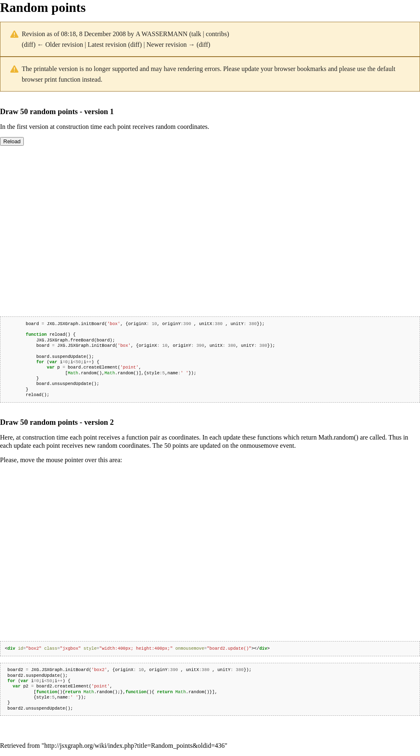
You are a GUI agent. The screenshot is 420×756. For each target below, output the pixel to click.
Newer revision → (170, 44)
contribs (216, 33)
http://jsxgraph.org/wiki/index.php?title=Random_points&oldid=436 (134, 745)
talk (196, 33)
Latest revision (107, 44)
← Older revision (60, 44)
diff (28, 44)
